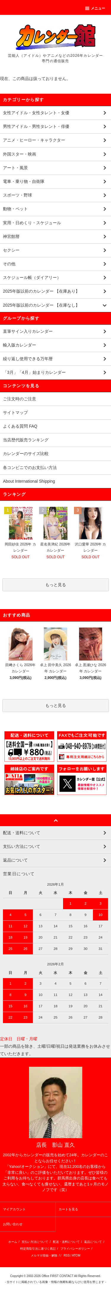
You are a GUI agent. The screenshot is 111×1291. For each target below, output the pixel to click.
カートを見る (68, 1209)
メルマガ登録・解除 (44, 1255)
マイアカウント (14, 1209)
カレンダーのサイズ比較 (26, 453)
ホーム (12, 1241)
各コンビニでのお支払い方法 (30, 467)
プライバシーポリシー (75, 1248)
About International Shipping (29, 481)
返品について (93, 1241)
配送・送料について (66, 1241)
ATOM (76, 1255)
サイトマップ (15, 412)
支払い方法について (35, 1241)
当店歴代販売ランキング (26, 439)
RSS (67, 1255)
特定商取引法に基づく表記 (38, 1248)
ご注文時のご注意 (19, 398)
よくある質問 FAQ (20, 426)
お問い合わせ (12, 1224)
